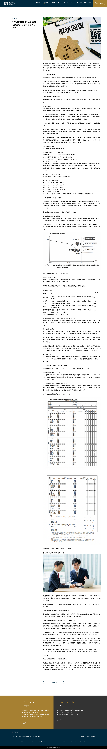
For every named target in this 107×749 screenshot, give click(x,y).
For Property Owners (44, 741)
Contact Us (73, 741)
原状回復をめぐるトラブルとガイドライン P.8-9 (57, 549)
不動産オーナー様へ (55, 3)
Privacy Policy (83, 741)
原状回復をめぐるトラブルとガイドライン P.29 (60, 314)
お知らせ (66, 3)
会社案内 (46, 3)
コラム (73, 3)
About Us (32, 741)
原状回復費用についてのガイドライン (77, 220)
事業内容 (38, 3)
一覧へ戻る (53, 683)
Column (64, 741)
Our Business (23, 741)
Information (55, 741)
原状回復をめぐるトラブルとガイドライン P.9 (60, 273)
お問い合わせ (87, 3)
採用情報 (79, 3)
